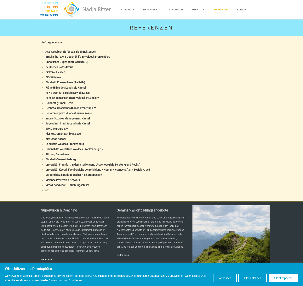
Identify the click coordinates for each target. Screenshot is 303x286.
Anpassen (225, 278)
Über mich (198, 9)
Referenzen (221, 9)
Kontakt (242, 9)
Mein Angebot (151, 9)
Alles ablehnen (252, 278)
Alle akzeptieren (283, 278)
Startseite (127, 9)
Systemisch (176, 9)
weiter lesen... (48, 259)
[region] (151, 274)
